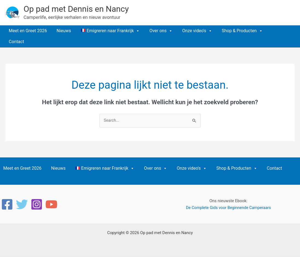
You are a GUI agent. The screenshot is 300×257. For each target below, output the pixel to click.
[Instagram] (37, 205)
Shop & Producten (242, 30)
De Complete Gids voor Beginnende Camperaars (228, 207)
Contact (16, 41)
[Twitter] (22, 205)
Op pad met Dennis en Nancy (76, 9)
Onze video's (197, 30)
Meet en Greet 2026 (28, 30)
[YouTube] (51, 205)
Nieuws (64, 30)
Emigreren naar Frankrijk (110, 30)
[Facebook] (7, 205)
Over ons (161, 30)
